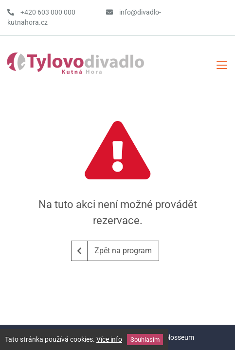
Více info (109, 339)
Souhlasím (145, 339)
